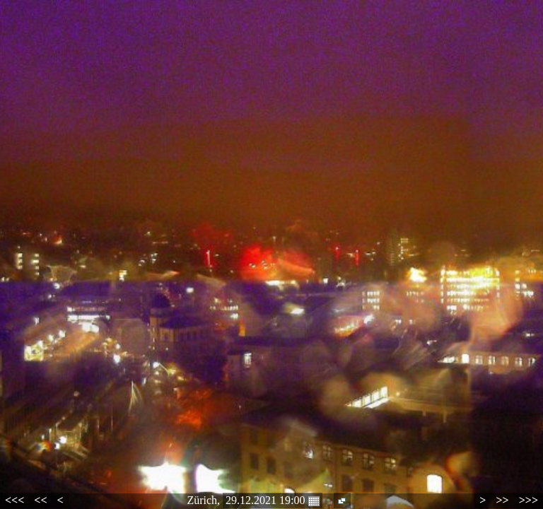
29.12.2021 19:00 (272, 500)
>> (502, 500)
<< (40, 500)
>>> (528, 500)
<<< (14, 500)
